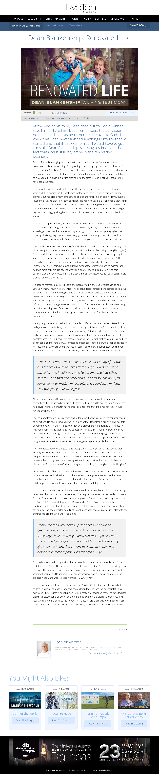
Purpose (41, 113)
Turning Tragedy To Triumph (97, 715)
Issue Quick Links (54, 25)
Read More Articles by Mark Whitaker (104, 653)
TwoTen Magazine (59, 770)
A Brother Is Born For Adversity (134, 715)
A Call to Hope (61, 713)
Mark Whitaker (61, 113)
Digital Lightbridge (105, 770)
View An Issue (75, 26)
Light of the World (25, 713)
